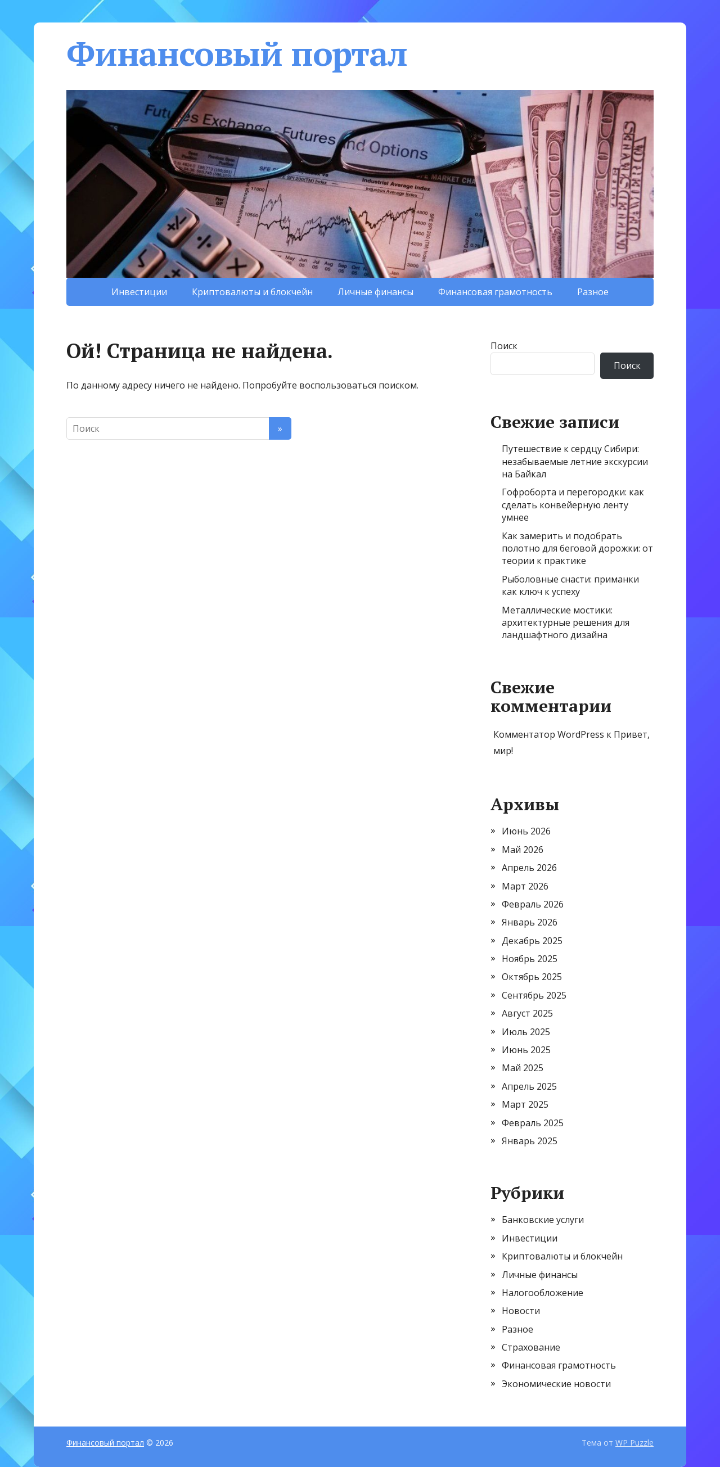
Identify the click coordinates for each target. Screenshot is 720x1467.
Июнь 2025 (526, 1050)
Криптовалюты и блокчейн (252, 292)
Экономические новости (556, 1384)
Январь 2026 (529, 922)
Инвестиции (139, 292)
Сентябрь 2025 (534, 995)
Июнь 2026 (526, 831)
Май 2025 (522, 1068)
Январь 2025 (529, 1141)
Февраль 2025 (533, 1123)
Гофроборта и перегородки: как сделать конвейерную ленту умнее (573, 504)
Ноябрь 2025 (529, 959)
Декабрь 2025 (532, 941)
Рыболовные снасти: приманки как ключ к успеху (570, 585)
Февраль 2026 (533, 904)
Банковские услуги (543, 1219)
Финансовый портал (236, 53)
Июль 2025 (526, 1032)
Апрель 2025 (529, 1086)
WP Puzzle (634, 1442)
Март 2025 (525, 1104)
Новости (521, 1310)
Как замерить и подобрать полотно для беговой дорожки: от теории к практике (577, 548)
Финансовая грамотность (495, 292)
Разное (593, 292)
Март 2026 (525, 886)
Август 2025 (527, 1013)
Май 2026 (522, 849)
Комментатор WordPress (548, 734)
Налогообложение (542, 1293)
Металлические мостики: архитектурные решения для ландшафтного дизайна (565, 623)
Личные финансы (375, 292)
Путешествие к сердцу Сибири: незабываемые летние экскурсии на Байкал (575, 461)
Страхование (531, 1347)
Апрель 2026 (529, 867)
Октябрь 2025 (532, 977)
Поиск (504, 346)
